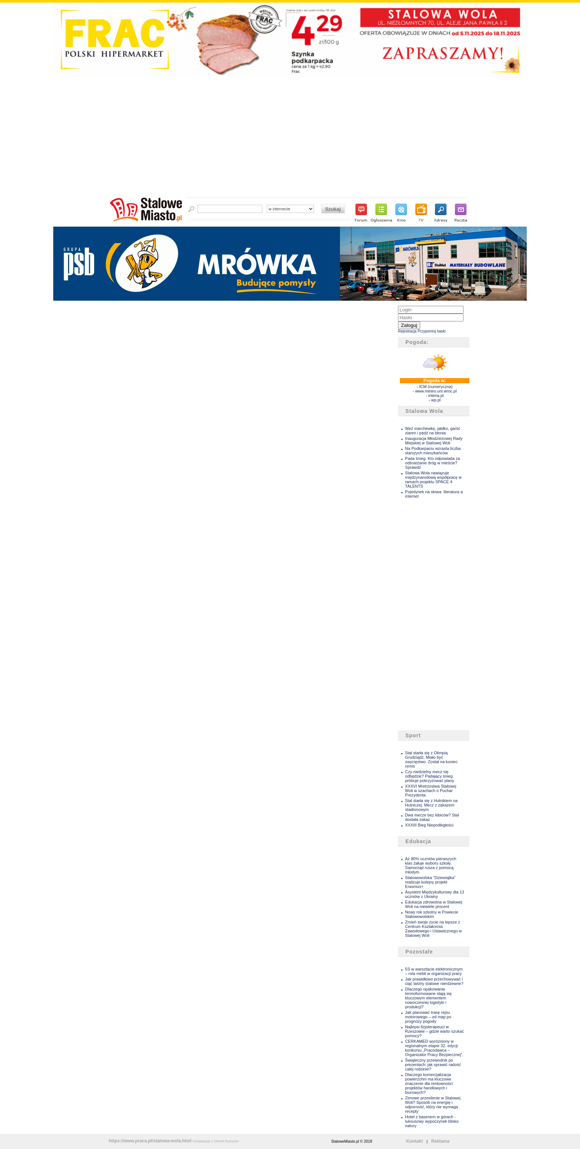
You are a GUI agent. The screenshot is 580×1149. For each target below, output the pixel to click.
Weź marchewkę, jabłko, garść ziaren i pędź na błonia (432, 430)
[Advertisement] (290, 139)
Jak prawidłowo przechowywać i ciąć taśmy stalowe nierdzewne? (434, 981)
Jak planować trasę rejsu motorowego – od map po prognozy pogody (428, 1016)
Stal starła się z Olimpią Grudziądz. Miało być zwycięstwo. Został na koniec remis (431, 759)
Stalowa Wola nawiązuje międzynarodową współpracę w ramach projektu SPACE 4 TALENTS (433, 479)
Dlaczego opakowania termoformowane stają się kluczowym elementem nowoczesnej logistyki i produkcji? (428, 998)
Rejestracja (407, 331)
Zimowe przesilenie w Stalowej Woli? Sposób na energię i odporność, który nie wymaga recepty (433, 1104)
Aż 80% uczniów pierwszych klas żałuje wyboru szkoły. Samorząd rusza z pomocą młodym (430, 865)
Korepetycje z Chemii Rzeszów (216, 1141)
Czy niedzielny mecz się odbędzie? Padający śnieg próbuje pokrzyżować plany (429, 776)
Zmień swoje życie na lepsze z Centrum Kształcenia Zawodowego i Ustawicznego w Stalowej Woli (433, 929)
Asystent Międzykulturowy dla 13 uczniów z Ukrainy (434, 894)
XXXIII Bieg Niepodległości (429, 825)
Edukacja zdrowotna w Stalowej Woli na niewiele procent (433, 904)
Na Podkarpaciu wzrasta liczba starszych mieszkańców (433, 450)
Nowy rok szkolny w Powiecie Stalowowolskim (431, 914)
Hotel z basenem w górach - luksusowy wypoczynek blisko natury (432, 1121)
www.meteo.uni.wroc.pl (436, 391)
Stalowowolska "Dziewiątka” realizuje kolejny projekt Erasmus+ (430, 882)
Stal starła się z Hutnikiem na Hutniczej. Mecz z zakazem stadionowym (431, 805)
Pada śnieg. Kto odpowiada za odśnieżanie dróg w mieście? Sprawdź (432, 463)
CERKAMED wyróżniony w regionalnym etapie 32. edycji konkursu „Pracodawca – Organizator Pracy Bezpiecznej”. (434, 1048)
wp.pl (436, 400)
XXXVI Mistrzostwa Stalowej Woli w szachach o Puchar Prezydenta (430, 790)
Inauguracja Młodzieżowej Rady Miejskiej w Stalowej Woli (433, 440)
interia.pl (436, 395)
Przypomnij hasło (432, 331)
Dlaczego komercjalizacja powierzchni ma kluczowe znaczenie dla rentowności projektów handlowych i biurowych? (429, 1083)
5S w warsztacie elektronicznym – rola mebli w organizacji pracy (434, 971)
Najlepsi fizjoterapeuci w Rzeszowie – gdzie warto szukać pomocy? (434, 1031)
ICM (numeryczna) (435, 386)
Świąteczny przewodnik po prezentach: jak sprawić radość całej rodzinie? (433, 1064)
